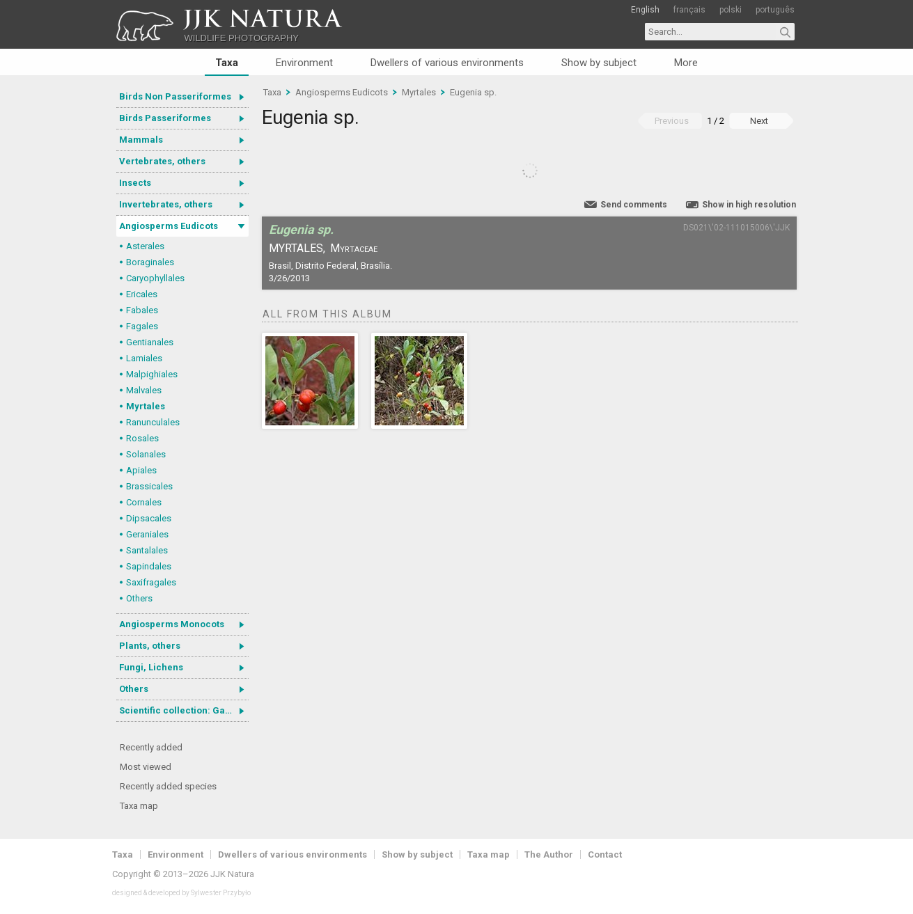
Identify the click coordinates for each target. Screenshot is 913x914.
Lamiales (144, 358)
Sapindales (148, 566)
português (775, 10)
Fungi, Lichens (151, 667)
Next (759, 121)
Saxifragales (151, 582)
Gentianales (149, 342)
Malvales (144, 390)
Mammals (141, 139)
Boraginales (150, 262)
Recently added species (168, 786)
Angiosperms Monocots (171, 624)
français (689, 10)
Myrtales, (297, 248)
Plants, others (149, 645)
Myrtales (145, 406)
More (686, 62)
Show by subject (599, 62)
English (645, 10)
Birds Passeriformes (165, 118)
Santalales (147, 550)
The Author (548, 854)
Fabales (142, 310)
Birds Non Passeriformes (175, 96)
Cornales (144, 502)
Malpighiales (152, 374)
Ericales (141, 294)
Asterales (145, 246)
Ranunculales (153, 422)
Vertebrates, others (162, 161)
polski (730, 10)
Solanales (146, 454)
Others (139, 598)
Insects (135, 183)
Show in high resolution (749, 204)
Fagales (142, 326)
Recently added (151, 747)
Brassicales (149, 486)
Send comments (633, 204)
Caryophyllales (155, 278)
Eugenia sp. (473, 92)
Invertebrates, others (165, 204)
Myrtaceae (353, 248)
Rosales (142, 438)
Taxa (226, 62)
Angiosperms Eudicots (168, 226)
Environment (304, 62)
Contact (605, 854)
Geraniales (147, 534)
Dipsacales (148, 518)
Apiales (141, 470)
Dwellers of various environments (447, 62)
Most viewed (145, 767)
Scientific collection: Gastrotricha (184, 710)
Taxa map (139, 806)
